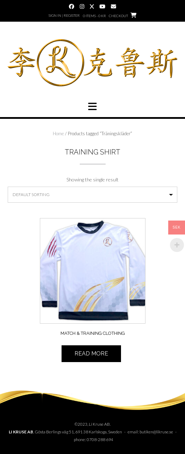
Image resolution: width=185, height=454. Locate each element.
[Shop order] (92, 195)
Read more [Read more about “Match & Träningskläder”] (91, 353)
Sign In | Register (64, 15)
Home (58, 133)
